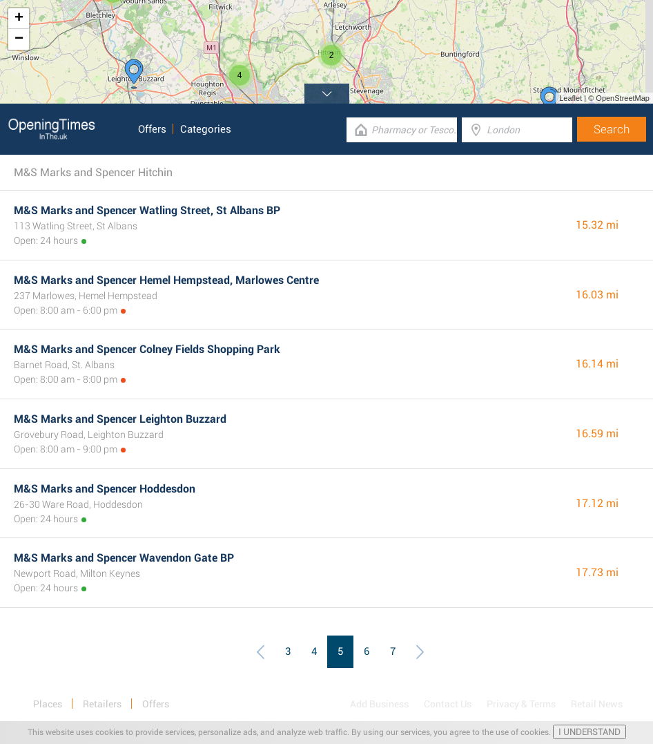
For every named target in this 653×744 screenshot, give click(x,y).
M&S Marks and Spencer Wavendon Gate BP (124, 557)
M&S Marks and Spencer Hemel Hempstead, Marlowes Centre (166, 280)
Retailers (102, 703)
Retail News (597, 703)
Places (47, 703)
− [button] (18, 39)
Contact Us (447, 703)
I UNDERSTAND (589, 732)
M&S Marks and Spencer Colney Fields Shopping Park (147, 349)
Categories (205, 129)
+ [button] (18, 18)
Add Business (379, 703)
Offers (152, 129)
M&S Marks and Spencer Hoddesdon (104, 488)
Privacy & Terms (521, 703)
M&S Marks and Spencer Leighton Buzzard (120, 419)
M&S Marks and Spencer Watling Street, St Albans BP (147, 210)
